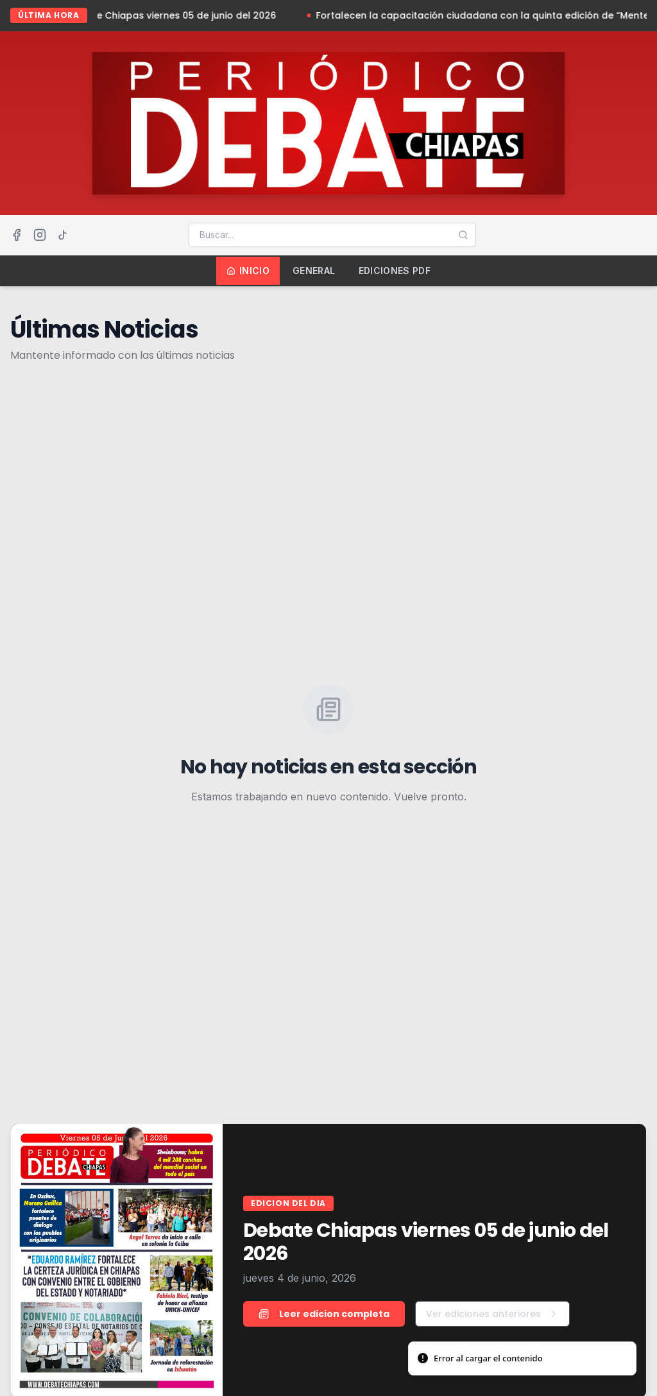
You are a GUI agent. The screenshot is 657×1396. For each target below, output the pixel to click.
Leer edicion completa (324, 1313)
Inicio (247, 270)
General (314, 270)
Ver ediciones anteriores (492, 1313)
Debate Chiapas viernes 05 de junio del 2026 (177, 15)
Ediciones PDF (395, 270)
